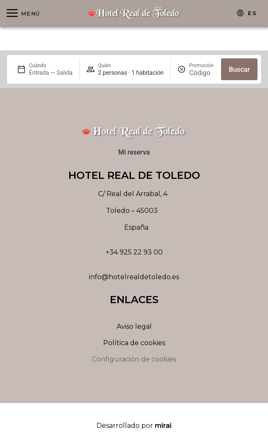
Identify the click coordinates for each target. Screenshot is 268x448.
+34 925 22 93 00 (134, 252)
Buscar (239, 69)
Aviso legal (134, 326)
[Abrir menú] (22, 13)
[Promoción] (202, 73)
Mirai (163, 426)
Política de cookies (134, 343)
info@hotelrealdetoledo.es (134, 277)
